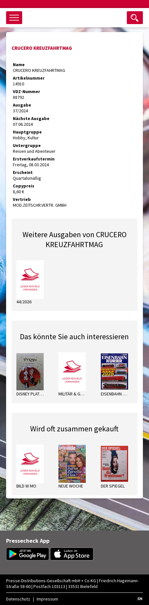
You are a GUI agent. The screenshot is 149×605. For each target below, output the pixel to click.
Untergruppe (27, 145)
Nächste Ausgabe (31, 118)
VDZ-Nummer (26, 91)
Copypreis (23, 186)
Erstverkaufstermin (34, 159)
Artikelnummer (29, 78)
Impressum (47, 599)
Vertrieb (22, 199)
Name (19, 64)
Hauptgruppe (27, 132)
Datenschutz (18, 599)
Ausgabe (22, 105)
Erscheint (23, 172)
